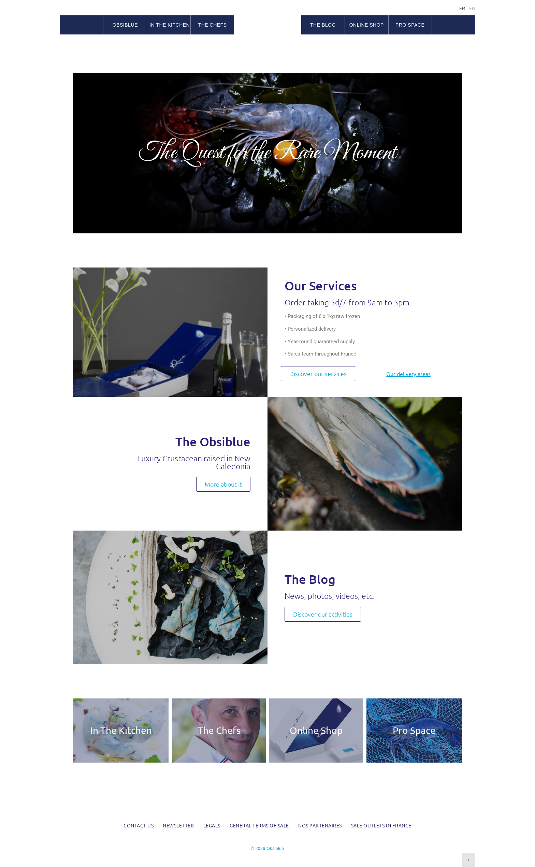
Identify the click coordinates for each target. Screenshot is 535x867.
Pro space (409, 25)
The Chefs (219, 730)
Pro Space (414, 730)
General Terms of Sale (259, 825)
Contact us (139, 825)
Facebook (454, 45)
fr (462, 8)
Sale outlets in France (381, 825)
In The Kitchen (121, 730)
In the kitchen (169, 25)
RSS (471, 45)
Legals (211, 825)
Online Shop (366, 25)
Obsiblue (268, 27)
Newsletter (178, 825)
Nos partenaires (320, 825)
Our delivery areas (408, 374)
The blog (323, 25)
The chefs (212, 25)
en (472, 8)
